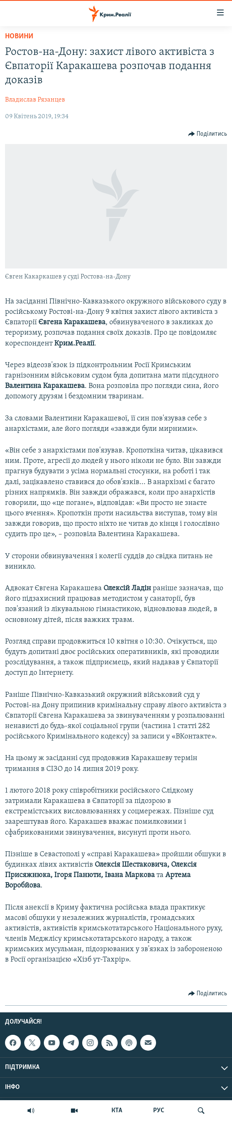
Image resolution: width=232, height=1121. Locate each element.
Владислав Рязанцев (35, 100)
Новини (19, 36)
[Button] (207, 134)
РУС (158, 1110)
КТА (116, 1110)
